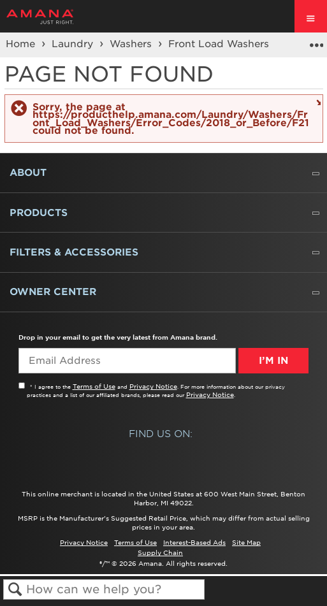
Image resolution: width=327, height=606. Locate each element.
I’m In (273, 360)
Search (15, 590)
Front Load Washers (220, 44)
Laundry (74, 44)
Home (22, 44)
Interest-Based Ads (194, 542)
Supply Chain (160, 552)
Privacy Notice (153, 386)
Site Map (246, 542)
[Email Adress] (127, 360)
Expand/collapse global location (316, 40)
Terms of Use (94, 386)
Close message (317, 101)
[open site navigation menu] (310, 16)
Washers (132, 44)
